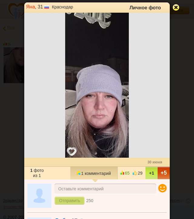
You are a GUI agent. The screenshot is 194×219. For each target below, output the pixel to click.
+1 (151, 173)
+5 (164, 173)
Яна (30, 6)
